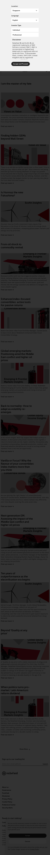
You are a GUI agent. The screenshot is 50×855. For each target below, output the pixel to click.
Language (15, 16)
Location (14, 6)
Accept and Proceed (20, 64)
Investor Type (16, 25)
